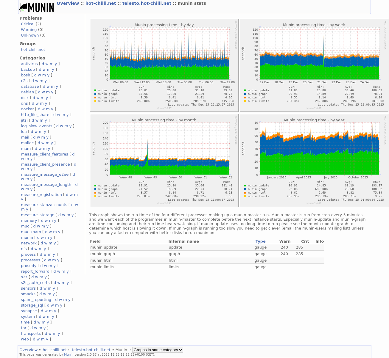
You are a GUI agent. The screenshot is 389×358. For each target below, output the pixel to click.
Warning (29, 29)
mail (25, 137)
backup (28, 69)
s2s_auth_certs (35, 282)
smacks (28, 294)
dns (24, 103)
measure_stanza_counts (44, 204)
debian (27, 92)
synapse (29, 311)
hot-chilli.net (101, 3)
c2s (24, 80)
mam (26, 148)
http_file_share (35, 114)
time (25, 322)
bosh (25, 75)
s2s (24, 277)
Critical (27, 24)
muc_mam (31, 232)
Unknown (30, 35)
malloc (27, 143)
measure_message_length (46, 184)
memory (29, 220)
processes (30, 260)
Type (261, 241)
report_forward (35, 271)
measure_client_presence (45, 164)
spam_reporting (36, 299)
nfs (24, 248)
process (28, 254)
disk (25, 97)
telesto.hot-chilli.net (147, 3)
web (25, 339)
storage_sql (32, 305)
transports (31, 333)
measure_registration (41, 194)
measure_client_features (44, 154)
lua (24, 131)
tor (23, 328)
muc (25, 226)
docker (27, 109)
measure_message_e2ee (45, 174)
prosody (28, 265)
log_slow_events (36, 126)
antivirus (29, 64)
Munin (69, 354)
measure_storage (37, 215)
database (30, 86)
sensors (28, 288)
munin (27, 237)
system (28, 316)
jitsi (24, 120)
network (29, 243)
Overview (68, 3)
